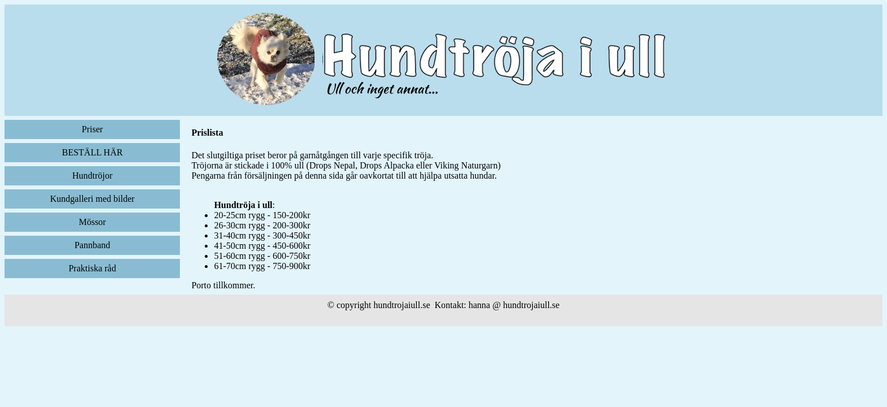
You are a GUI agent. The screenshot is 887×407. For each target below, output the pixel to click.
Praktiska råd (92, 268)
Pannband (92, 245)
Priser (92, 129)
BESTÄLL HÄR (92, 152)
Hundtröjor (92, 175)
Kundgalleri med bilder (92, 199)
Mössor (92, 222)
